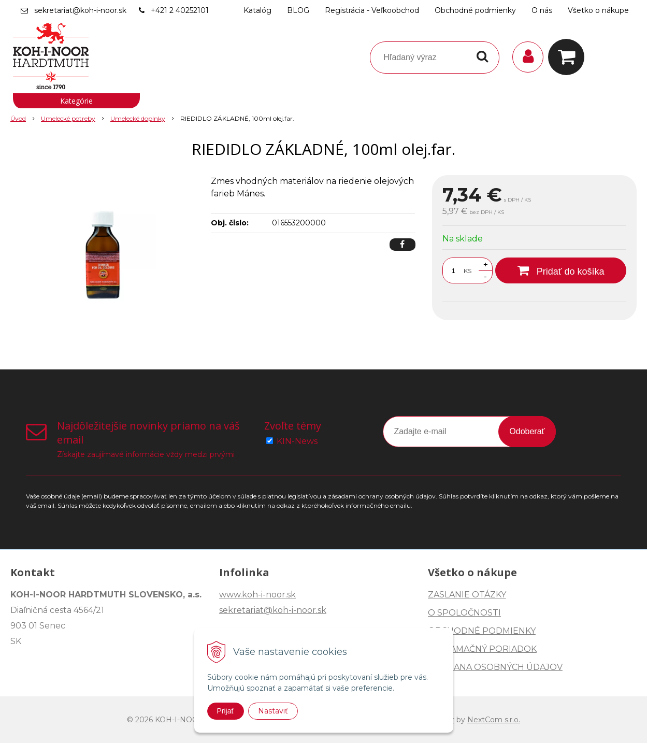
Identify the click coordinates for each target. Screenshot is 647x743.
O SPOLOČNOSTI (464, 613)
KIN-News (297, 441)
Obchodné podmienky (475, 10)
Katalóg (257, 10)
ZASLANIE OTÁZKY (467, 594)
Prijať (225, 711)
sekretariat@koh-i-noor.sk (80, 10)
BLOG (298, 10)
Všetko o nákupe (598, 10)
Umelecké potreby (68, 118)
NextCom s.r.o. (493, 719)
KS (467, 271)
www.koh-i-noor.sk (257, 594)
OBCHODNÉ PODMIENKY (482, 631)
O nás (541, 10)
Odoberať (526, 431)
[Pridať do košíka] (560, 270)
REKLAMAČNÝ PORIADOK (482, 649)
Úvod (18, 118)
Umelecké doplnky (137, 118)
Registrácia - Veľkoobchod (372, 10)
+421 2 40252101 (180, 10)
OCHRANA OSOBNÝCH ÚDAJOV (495, 667)
